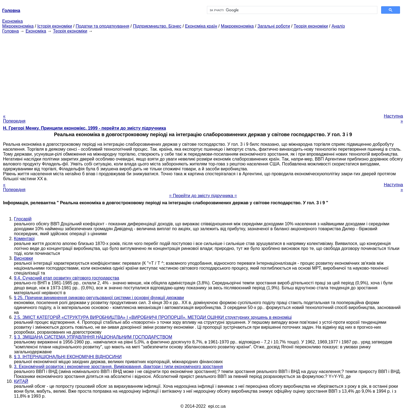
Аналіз (338, 26)
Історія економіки (54, 26)
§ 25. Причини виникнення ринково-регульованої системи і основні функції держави (99, 297)
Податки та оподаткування (102, 26)
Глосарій (22, 219)
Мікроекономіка (18, 26)
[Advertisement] (203, 72)
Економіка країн (201, 26)
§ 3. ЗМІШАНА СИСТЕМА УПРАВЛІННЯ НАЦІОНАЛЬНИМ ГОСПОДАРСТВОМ (93, 337)
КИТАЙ (21, 381)
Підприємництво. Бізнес (157, 26)
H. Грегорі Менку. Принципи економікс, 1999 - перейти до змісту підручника (84, 128)
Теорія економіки (311, 26)
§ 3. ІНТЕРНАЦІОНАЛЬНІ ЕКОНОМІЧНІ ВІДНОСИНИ (67, 356)
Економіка (12, 21)
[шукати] (292, 10)
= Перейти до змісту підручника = (203, 195)
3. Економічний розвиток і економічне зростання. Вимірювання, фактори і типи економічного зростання (118, 366)
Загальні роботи (273, 26)
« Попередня (14, 118)
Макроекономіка (237, 26)
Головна (10, 31)
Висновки (23, 258)
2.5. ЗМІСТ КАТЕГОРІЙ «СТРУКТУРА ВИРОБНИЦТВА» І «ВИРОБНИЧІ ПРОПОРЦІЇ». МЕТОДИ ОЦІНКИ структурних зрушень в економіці (153, 317)
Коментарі (24, 238)
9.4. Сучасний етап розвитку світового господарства (66, 278)
